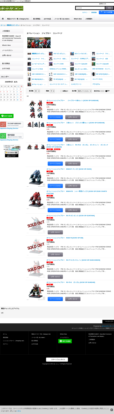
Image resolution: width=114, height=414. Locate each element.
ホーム (5, 334)
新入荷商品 (6, 63)
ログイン (84, 12)
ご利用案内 (6, 31)
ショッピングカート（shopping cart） (14, 340)
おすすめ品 (6, 68)
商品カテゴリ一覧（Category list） (41, 334)
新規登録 (94, 12)
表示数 (31, 91)
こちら (18, 411)
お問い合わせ (6, 55)
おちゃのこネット (108, 326)
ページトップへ (109, 321)
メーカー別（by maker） (39, 337)
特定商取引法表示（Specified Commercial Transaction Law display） (11, 38)
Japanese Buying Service (9, 128)
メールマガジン (7, 50)
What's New (6, 45)
